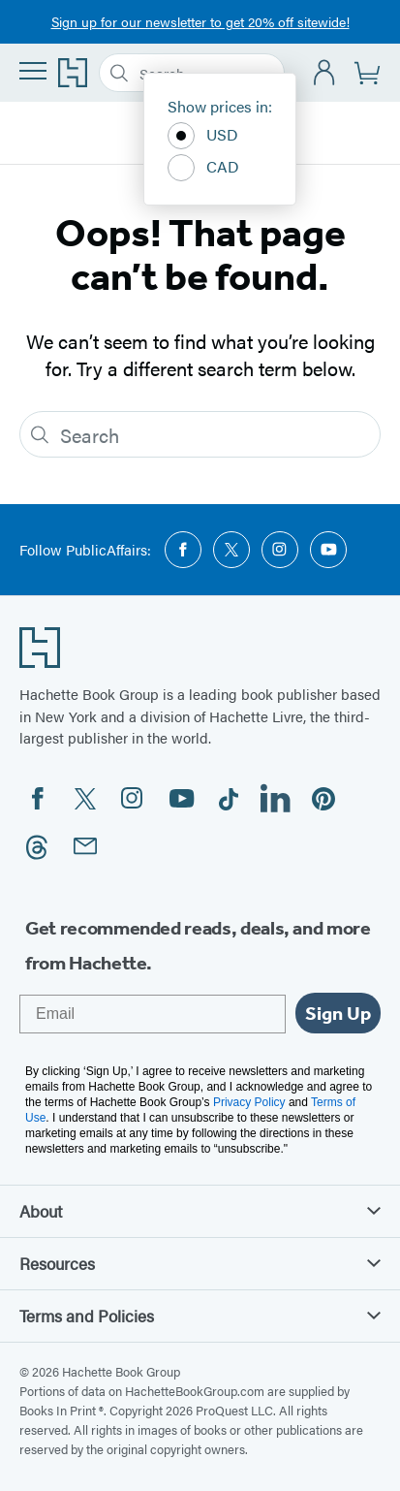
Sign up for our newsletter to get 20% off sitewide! (200, 21)
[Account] (325, 73)
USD (203, 135)
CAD (203, 167)
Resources (200, 1263)
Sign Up (338, 1013)
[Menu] (32, 70)
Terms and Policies (200, 1315)
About (200, 1210)
